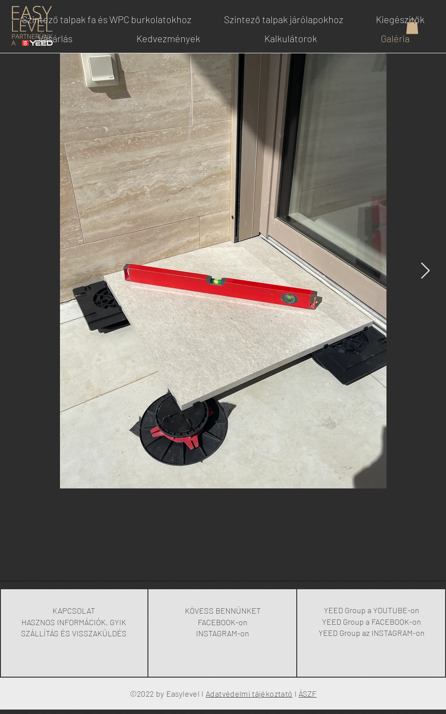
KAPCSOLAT (73, 610)
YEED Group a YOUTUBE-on (371, 610)
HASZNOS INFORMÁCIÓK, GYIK (73, 622)
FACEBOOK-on (222, 622)
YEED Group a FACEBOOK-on (371, 622)
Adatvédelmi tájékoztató (249, 693)
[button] (412, 26)
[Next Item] (425, 271)
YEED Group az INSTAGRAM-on (372, 633)
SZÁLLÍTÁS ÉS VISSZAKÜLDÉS (74, 633)
